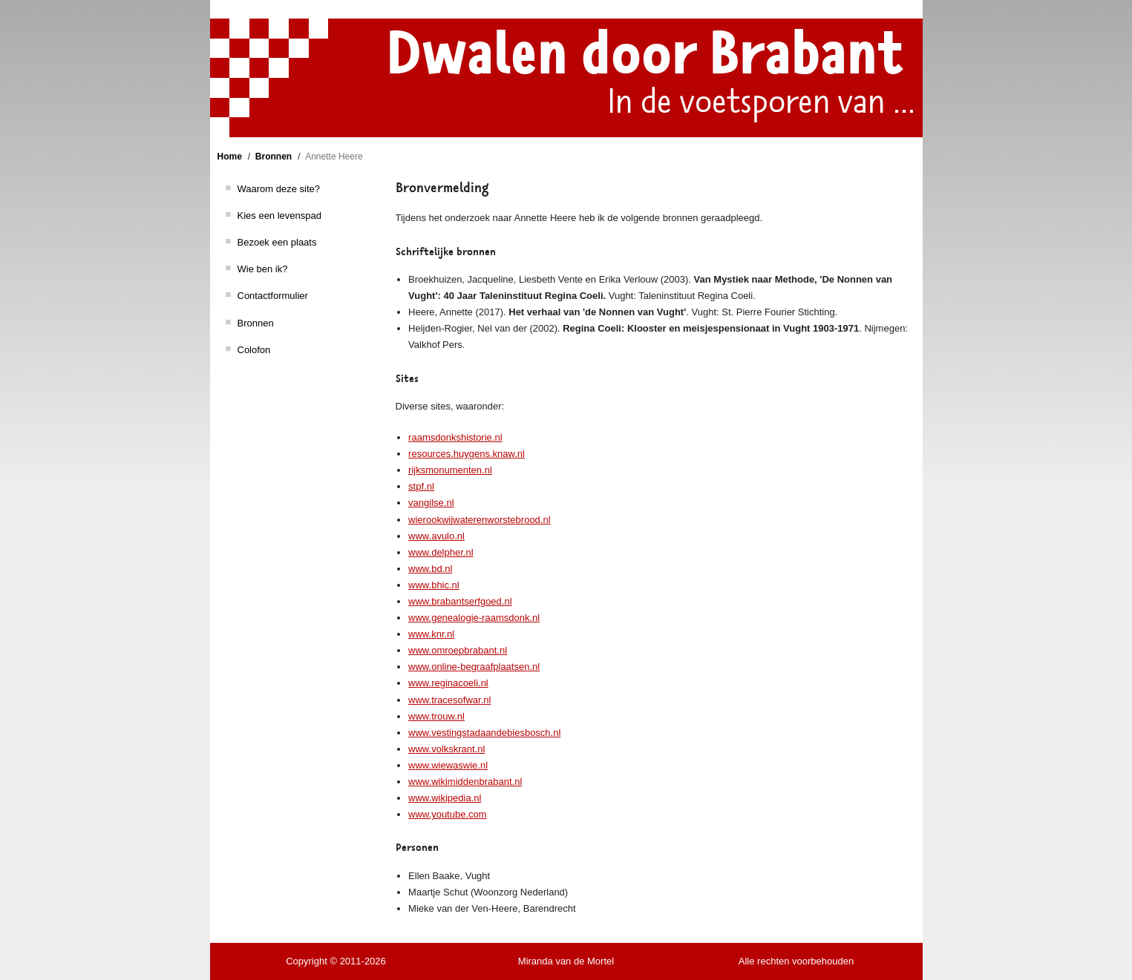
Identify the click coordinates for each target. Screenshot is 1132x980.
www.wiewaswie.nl (448, 765)
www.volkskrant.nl (446, 748)
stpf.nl (421, 486)
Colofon (254, 349)
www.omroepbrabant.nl (457, 650)
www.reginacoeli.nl (448, 682)
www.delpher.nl (440, 552)
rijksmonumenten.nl (450, 470)
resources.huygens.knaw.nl (466, 453)
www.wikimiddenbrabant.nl (465, 781)
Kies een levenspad (279, 215)
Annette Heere (333, 156)
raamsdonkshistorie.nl (455, 437)
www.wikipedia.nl (444, 797)
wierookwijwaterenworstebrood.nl (479, 519)
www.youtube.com (447, 814)
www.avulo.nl (436, 536)
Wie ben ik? (263, 268)
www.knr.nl (431, 633)
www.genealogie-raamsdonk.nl (474, 617)
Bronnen (273, 156)
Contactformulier (273, 295)
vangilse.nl (431, 502)
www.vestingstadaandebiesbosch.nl (484, 732)
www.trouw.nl (436, 716)
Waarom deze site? (279, 188)
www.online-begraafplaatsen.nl (474, 666)
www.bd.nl (430, 568)
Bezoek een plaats (277, 242)
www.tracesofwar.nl (449, 700)
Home (229, 156)
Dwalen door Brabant (644, 54)
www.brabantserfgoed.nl (459, 601)
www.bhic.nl (433, 585)
